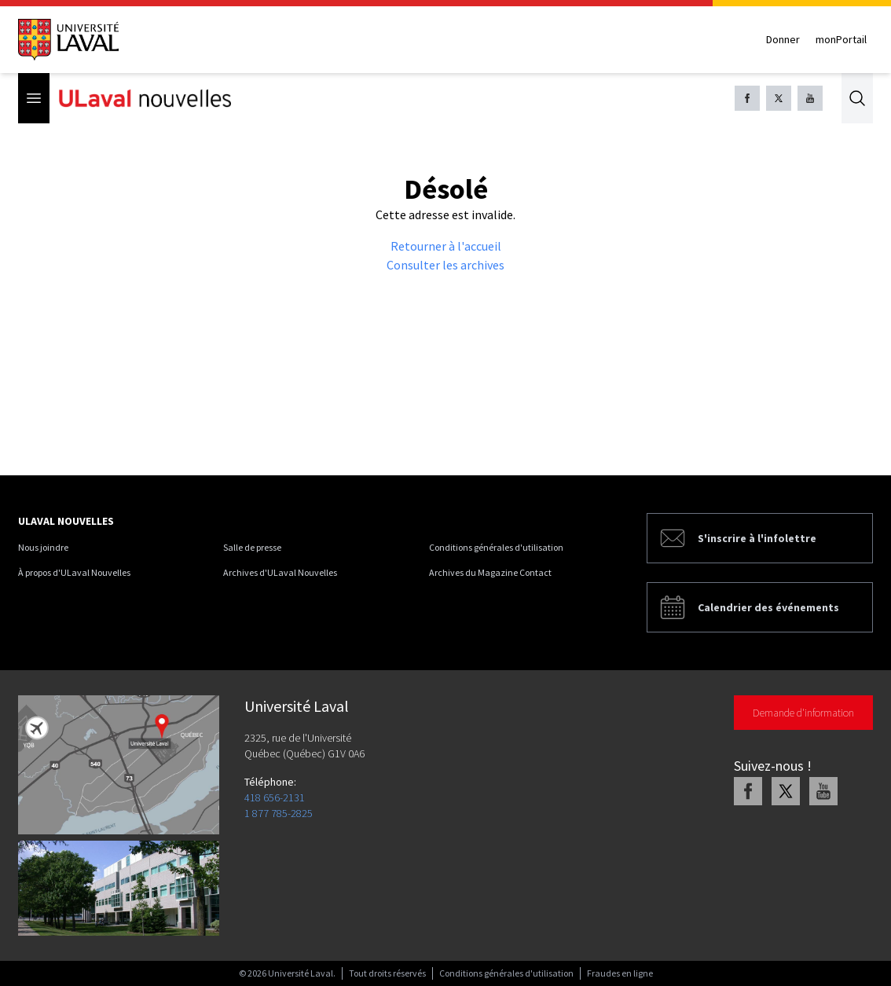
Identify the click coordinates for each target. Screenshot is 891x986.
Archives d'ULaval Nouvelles (280, 572)
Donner (783, 39)
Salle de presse (252, 547)
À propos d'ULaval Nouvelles (74, 572)
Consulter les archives (445, 265)
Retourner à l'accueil (445, 246)
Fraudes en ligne (620, 973)
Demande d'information (803, 713)
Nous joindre (43, 547)
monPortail (841, 39)
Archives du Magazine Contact (490, 572)
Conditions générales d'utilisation (496, 547)
